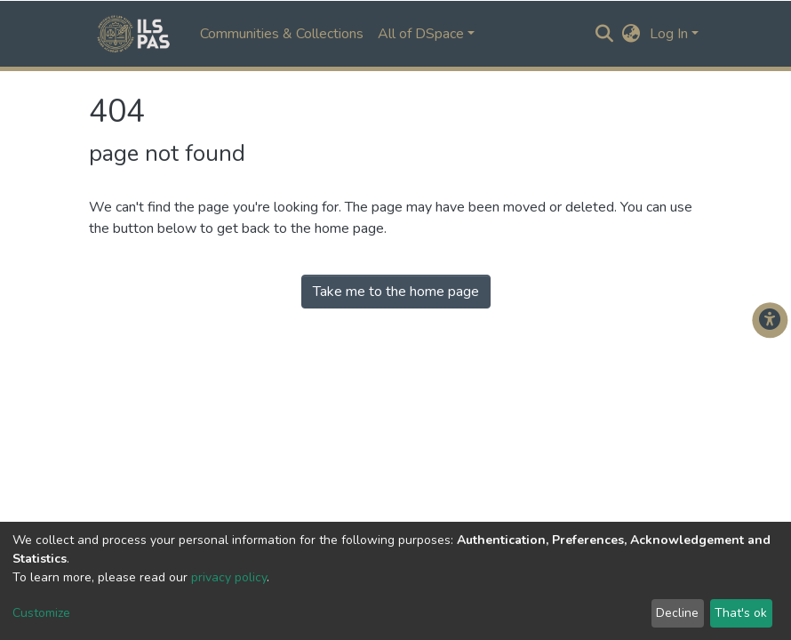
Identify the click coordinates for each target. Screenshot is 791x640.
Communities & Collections (282, 34)
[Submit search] (605, 33)
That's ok (741, 612)
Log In (669, 34)
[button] (631, 33)
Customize (41, 612)
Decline (677, 612)
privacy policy (229, 577)
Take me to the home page (396, 291)
